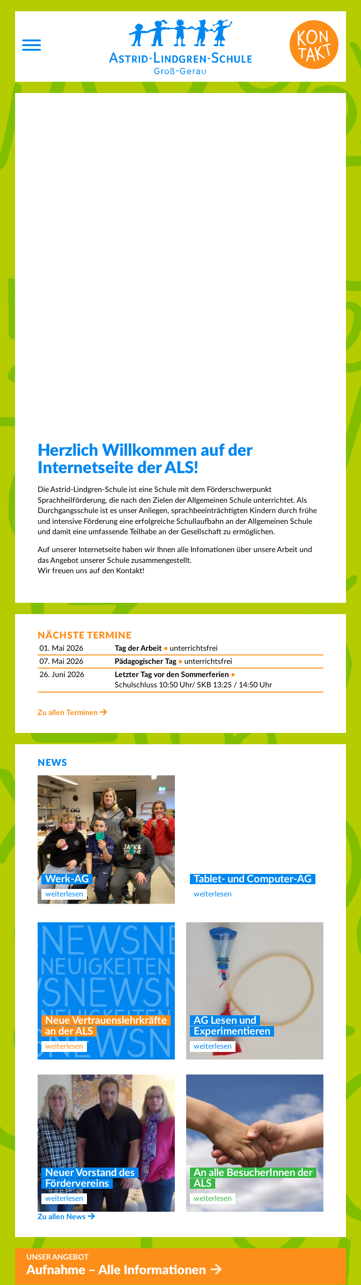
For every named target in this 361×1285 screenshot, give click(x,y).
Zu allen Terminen (68, 392)
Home (198, 1155)
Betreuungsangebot (220, 1186)
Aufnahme (205, 1176)
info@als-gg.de (84, 1257)
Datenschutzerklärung (224, 1233)
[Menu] (31, 46)
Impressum (206, 1222)
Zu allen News (62, 896)
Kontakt (201, 1165)
